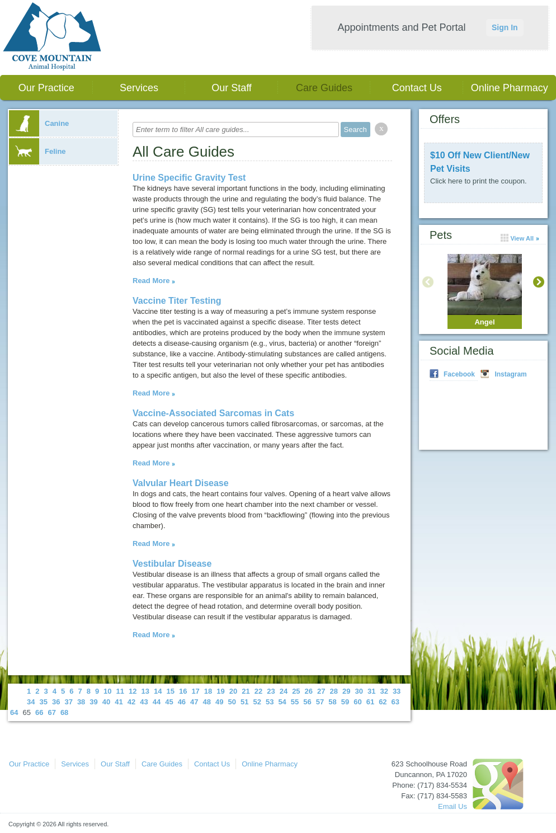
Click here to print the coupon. (478, 181)
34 (31, 702)
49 (219, 702)
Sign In (505, 27)
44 (157, 702)
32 (384, 691)
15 (170, 691)
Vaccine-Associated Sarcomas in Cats (213, 413)
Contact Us (417, 87)
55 (295, 702)
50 (232, 702)
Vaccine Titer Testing (177, 300)
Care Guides (324, 87)
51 (244, 702)
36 (56, 702)
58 (332, 702)
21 (245, 691)
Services (139, 87)
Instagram (510, 374)
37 (68, 702)
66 (39, 712)
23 (271, 691)
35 (43, 702)
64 (14, 712)
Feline (37, 151)
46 (182, 702)
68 (64, 712)
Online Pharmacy (509, 87)
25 (296, 691)
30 (358, 691)
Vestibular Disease (172, 563)
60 (357, 702)
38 (81, 702)
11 (120, 691)
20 (233, 691)
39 (93, 702)
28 (334, 691)
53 (270, 702)
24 (284, 691)
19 (220, 691)
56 (307, 702)
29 (346, 691)
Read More (151, 280)
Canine (39, 123)
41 (118, 702)
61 (370, 702)
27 (321, 691)
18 (208, 691)
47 (194, 702)
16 (183, 691)
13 (145, 691)
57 (320, 702)
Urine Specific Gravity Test (189, 177)
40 (106, 702)
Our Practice (46, 87)
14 (158, 691)
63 (395, 702)
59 (345, 702)
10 (107, 691)
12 (132, 691)
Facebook (459, 374)
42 (131, 702)
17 (195, 691)
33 (396, 691)
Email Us (452, 806)
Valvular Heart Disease (181, 483)
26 (309, 691)
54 (282, 702)
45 (169, 702)
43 (144, 702)
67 (51, 712)
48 (207, 702)
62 (383, 702)
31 (371, 691)
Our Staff (231, 87)
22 (258, 691)
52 (257, 702)
